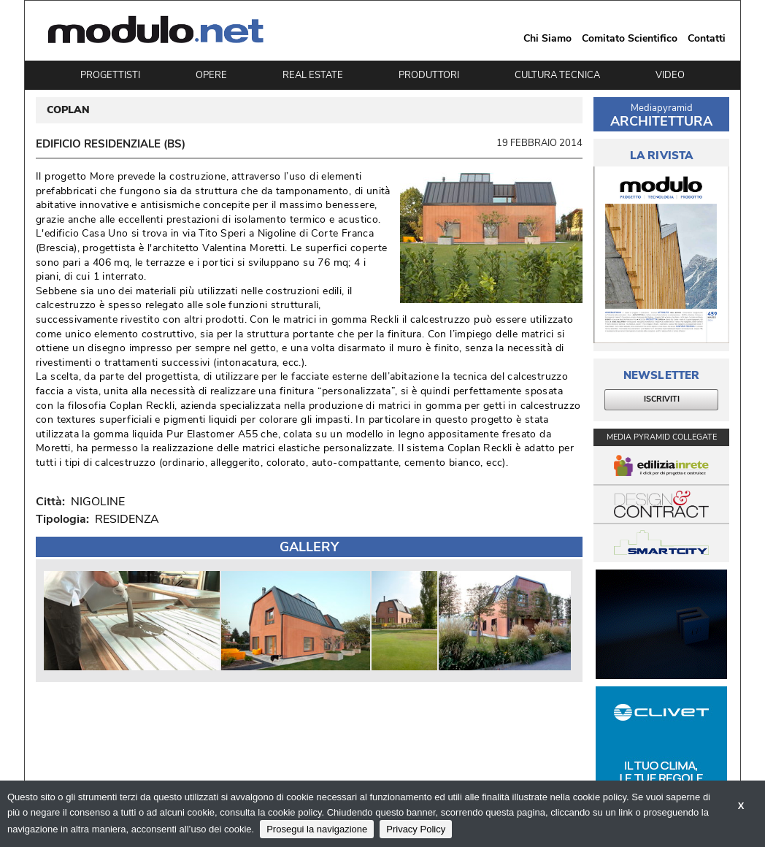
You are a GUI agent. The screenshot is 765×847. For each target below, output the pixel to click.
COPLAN (68, 110)
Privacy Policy (415, 829)
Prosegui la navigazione (316, 829)
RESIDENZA (127, 519)
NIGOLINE (95, 501)
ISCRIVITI (662, 399)
